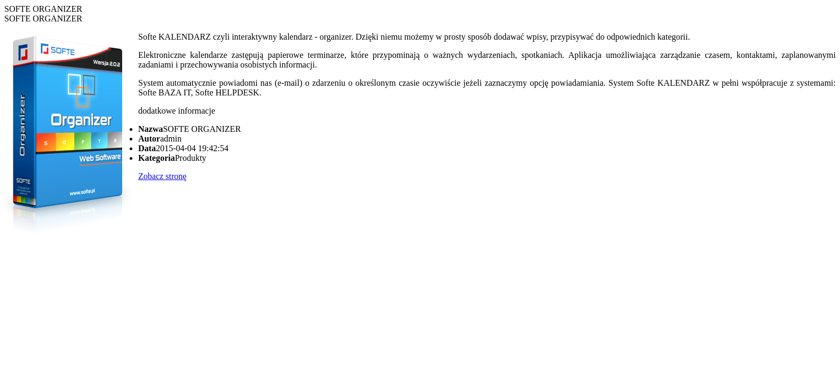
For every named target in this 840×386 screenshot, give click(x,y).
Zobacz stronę (162, 176)
